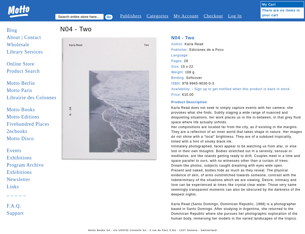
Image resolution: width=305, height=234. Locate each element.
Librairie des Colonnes (31, 97)
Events (14, 150)
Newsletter (18, 179)
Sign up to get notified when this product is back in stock (241, 89)
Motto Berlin (21, 83)
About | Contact (24, 37)
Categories (158, 15)
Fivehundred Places (28, 124)
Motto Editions (23, 117)
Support (15, 213)
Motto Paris (19, 90)
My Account (186, 15)
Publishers (131, 15)
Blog (12, 30)
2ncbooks (17, 131)
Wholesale (18, 44)
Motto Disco (20, 138)
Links (13, 186)
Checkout (213, 15)
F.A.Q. (14, 206)
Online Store (21, 64)
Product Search (23, 71)
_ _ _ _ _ (16, 194)
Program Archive (25, 165)
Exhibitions (19, 157)
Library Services (25, 52)
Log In (235, 15)
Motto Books (21, 109)
